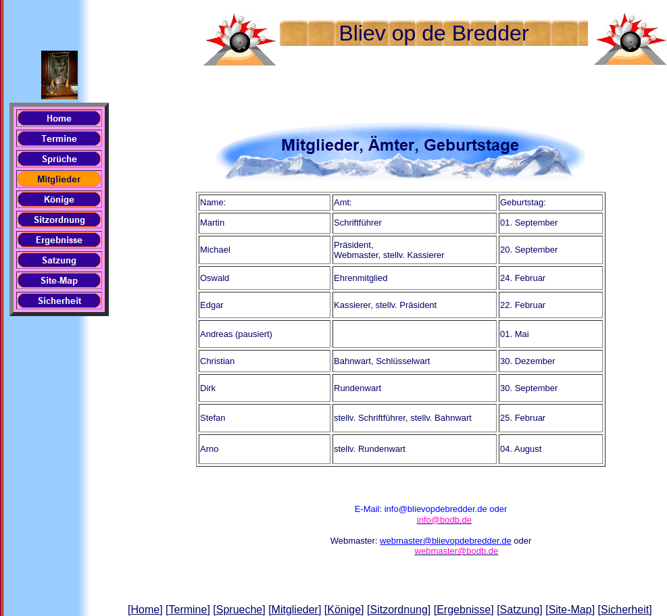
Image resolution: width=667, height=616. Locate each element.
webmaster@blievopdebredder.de (446, 541)
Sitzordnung (398, 609)
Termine (187, 609)
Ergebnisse (464, 609)
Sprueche (239, 609)
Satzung (520, 609)
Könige (344, 609)
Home (144, 609)
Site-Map (570, 609)
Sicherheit (625, 609)
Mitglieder (295, 609)
